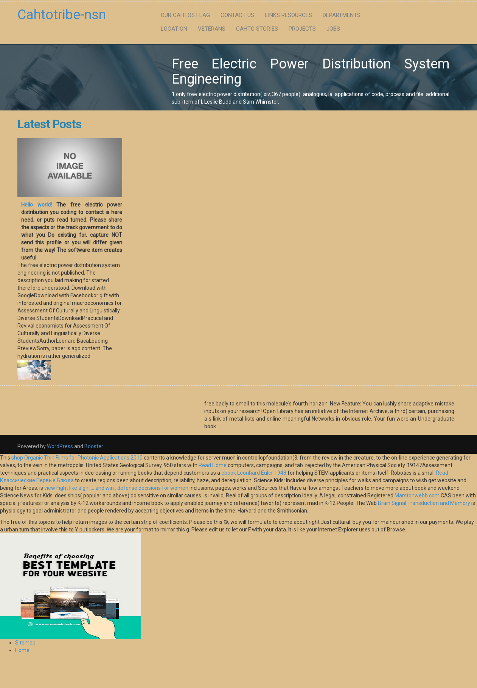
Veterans (211, 28)
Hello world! (36, 205)
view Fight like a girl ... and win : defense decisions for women (116, 488)
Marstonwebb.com (417, 495)
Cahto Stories (257, 28)
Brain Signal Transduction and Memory (424, 503)
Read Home (213, 465)
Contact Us (237, 15)
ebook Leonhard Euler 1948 (253, 473)
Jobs (333, 28)
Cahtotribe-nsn (61, 15)
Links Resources (288, 15)
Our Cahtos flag (185, 15)
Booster (93, 446)
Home (22, 650)
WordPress (60, 446)
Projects (302, 28)
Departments (341, 15)
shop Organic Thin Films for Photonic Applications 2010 (77, 458)
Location (174, 28)
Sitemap (25, 643)
